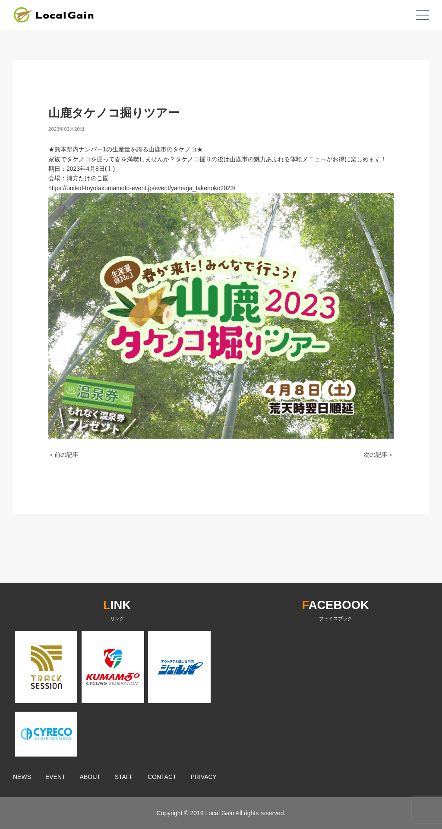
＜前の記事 (63, 455)
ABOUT (90, 776)
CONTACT (162, 776)
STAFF (124, 776)
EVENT (55, 776)
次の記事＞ (378, 455)
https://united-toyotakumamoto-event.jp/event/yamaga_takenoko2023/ (142, 188)
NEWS (22, 776)
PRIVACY (204, 776)
